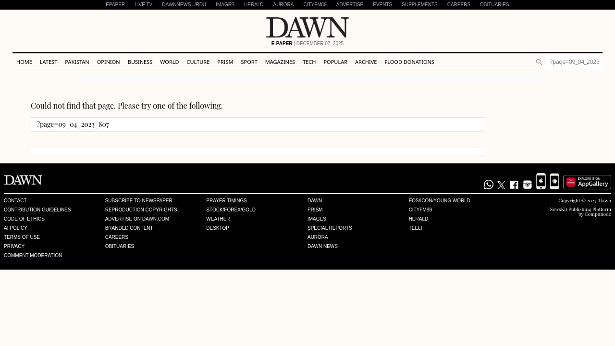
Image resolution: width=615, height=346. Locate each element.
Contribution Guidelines (37, 210)
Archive (366, 61)
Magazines (280, 61)
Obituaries (494, 4)
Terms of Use (22, 237)
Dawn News (323, 246)
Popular (335, 61)
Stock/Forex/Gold (231, 210)
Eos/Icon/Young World (439, 200)
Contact (15, 200)
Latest (48, 61)
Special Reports (330, 228)
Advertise (350, 4)
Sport (249, 61)
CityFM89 (314, 4)
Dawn (315, 200)
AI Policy (15, 228)
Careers (458, 4)
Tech (309, 61)
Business (140, 61)
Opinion (108, 61)
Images (225, 4)
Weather (218, 219)
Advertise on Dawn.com (137, 219)
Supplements (419, 4)
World (169, 61)
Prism (225, 61)
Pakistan (77, 61)
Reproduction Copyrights (141, 210)
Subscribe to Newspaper (138, 200)
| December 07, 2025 (307, 43)
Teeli (415, 228)
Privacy (14, 246)
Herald (254, 4)
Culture (198, 61)
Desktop (217, 228)
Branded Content (129, 228)
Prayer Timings (226, 200)
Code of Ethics (24, 219)
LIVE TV (143, 4)
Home (24, 61)
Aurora (283, 4)
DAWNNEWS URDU (184, 4)
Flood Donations (409, 61)
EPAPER (115, 4)
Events (382, 4)
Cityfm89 (420, 210)
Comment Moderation (33, 255)
